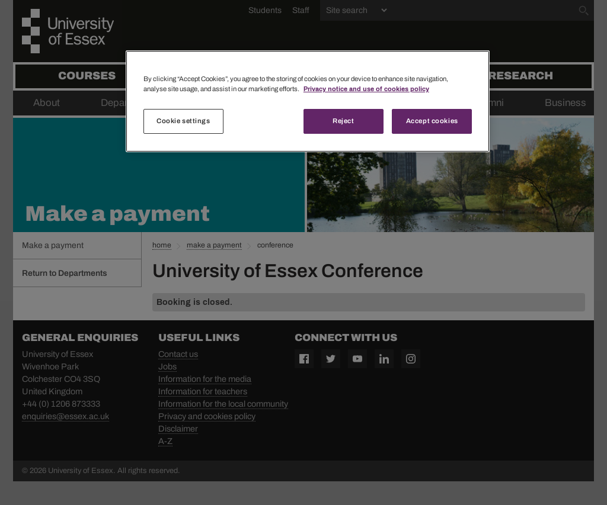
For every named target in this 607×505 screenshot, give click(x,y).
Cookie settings (183, 120)
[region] (308, 101)
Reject (343, 120)
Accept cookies (432, 120)
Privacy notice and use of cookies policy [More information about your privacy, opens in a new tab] (366, 88)
